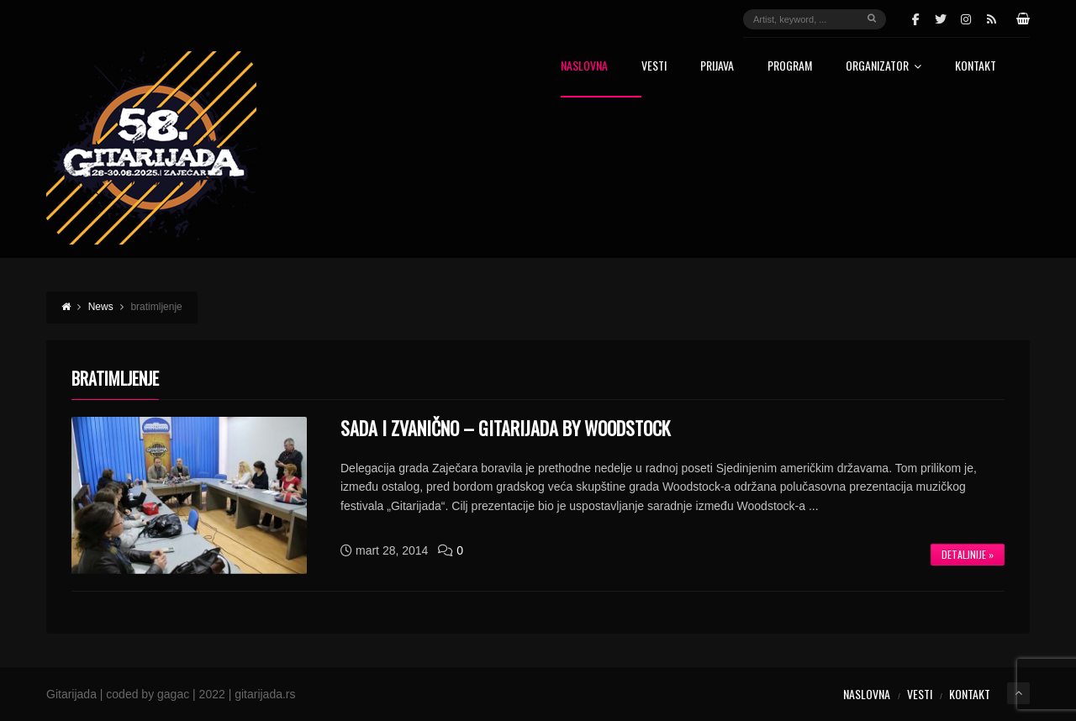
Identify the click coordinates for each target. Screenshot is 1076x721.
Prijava (717, 67)
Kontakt (975, 67)
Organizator (883, 67)
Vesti (654, 67)
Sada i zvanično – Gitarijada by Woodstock (505, 427)
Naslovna (584, 67)
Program (789, 67)
